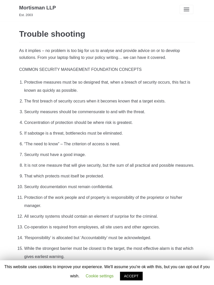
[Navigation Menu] (186, 9)
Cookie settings (99, 276)
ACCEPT (131, 276)
